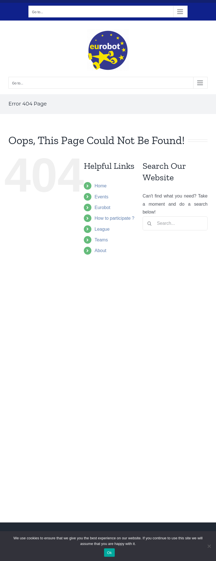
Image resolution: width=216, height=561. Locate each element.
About (100, 250)
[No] (209, 546)
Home (100, 185)
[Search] (150, 223)
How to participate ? (114, 218)
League (101, 229)
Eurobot (102, 207)
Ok (109, 553)
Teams (101, 239)
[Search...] (175, 223)
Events (101, 196)
